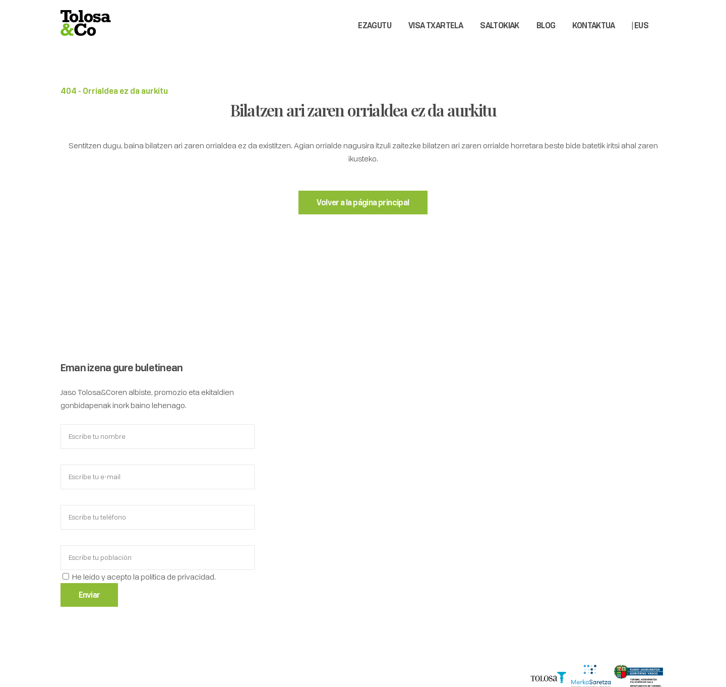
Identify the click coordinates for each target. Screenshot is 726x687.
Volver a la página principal (363, 202)
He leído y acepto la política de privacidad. (144, 576)
